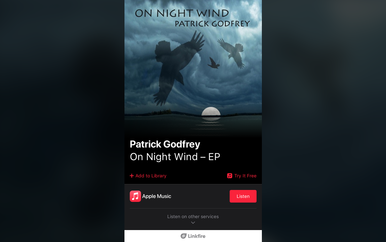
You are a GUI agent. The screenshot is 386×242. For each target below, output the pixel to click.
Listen (243, 196)
